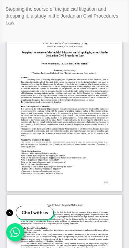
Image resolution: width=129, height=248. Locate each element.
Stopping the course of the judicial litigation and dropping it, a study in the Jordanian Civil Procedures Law (62, 15)
